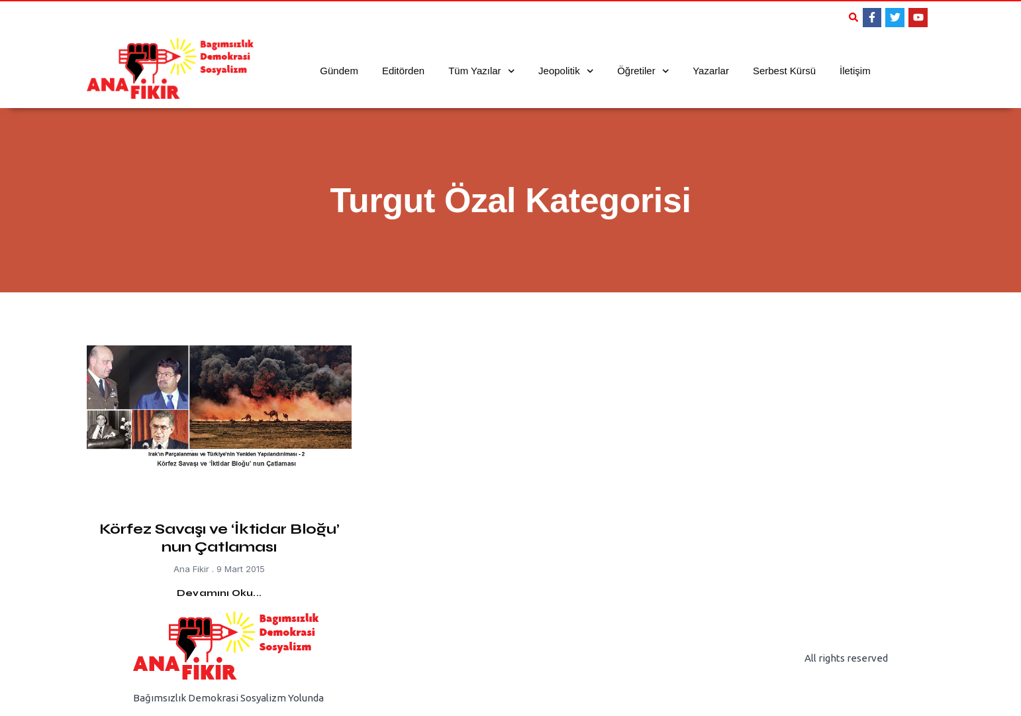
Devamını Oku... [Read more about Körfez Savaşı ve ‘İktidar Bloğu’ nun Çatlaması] (219, 593)
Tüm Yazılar (481, 71)
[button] (853, 17)
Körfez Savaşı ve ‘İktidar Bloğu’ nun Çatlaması (219, 537)
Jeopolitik (565, 71)
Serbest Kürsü (784, 70)
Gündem (339, 70)
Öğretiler (643, 71)
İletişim (855, 70)
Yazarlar (711, 70)
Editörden (403, 70)
